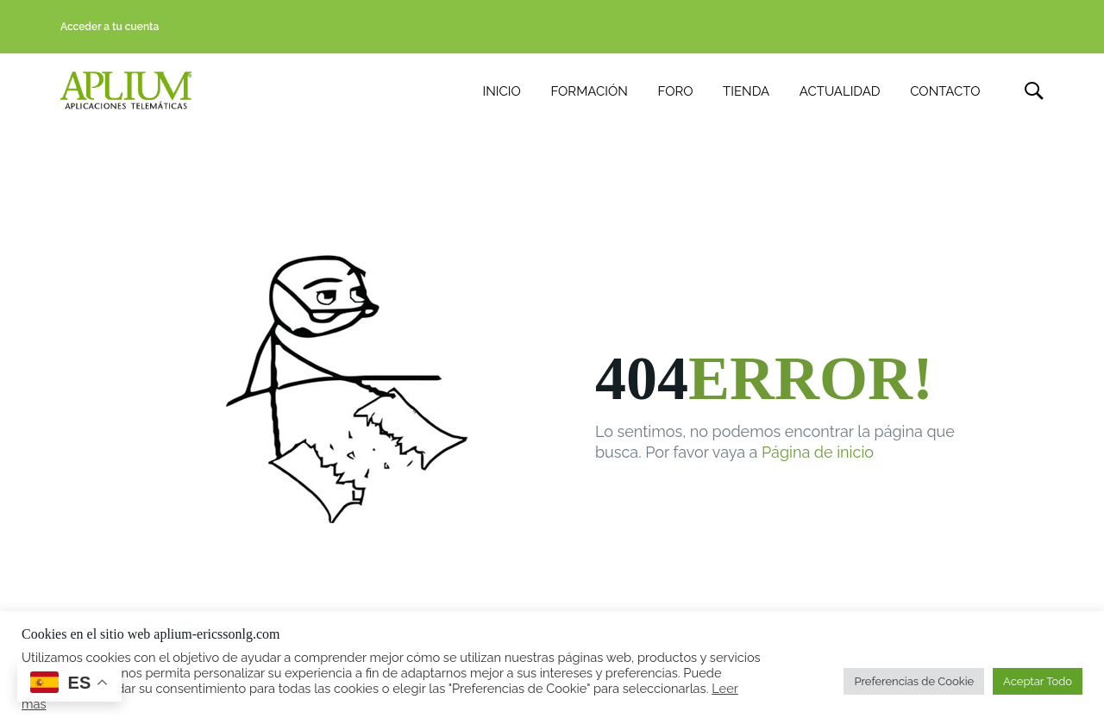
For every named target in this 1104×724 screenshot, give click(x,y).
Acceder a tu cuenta (109, 27)
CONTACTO (945, 91)
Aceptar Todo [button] (1037, 681)
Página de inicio (818, 454)
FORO (675, 91)
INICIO (502, 91)
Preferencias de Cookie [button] (914, 681)
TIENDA (746, 91)
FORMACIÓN (588, 91)
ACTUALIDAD (840, 91)
